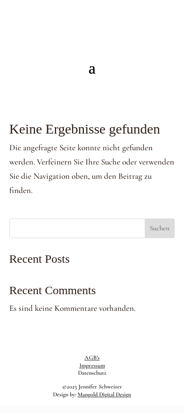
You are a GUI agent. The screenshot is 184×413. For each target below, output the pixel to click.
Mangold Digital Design (104, 394)
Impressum (92, 365)
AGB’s (92, 357)
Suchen (159, 228)
